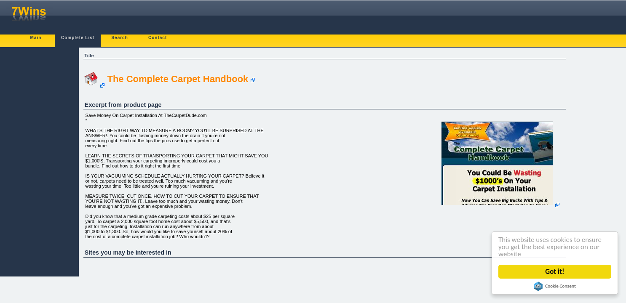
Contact (157, 37)
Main (36, 37)
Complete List (77, 37)
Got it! (555, 271)
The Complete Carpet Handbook (177, 79)
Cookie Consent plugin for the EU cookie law (556, 286)
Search (119, 37)
